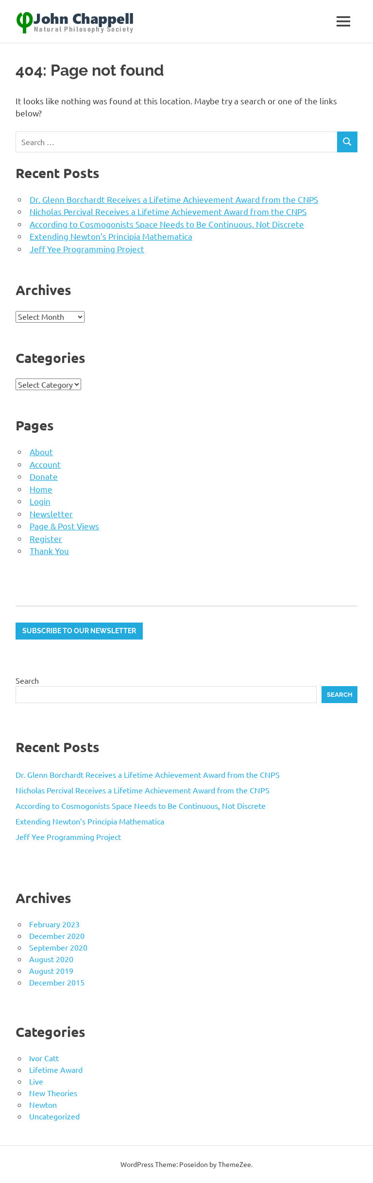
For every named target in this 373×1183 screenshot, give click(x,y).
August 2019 (51, 970)
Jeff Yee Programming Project (87, 249)
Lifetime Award (56, 1069)
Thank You (49, 550)
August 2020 (51, 959)
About (41, 451)
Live (36, 1081)
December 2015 (57, 982)
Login (40, 501)
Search (27, 680)
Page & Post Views (64, 526)
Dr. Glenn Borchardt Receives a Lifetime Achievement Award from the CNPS (174, 199)
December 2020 (57, 935)
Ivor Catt (44, 1058)
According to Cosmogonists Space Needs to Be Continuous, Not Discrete (167, 224)
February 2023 (54, 924)
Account (45, 464)
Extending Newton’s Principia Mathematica (111, 236)
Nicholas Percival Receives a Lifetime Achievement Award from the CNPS (168, 211)
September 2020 (58, 947)
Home (41, 489)
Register (46, 538)
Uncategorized (54, 1116)
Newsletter (51, 514)
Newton (43, 1104)
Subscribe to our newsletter (79, 631)
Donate (44, 476)
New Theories (53, 1093)
